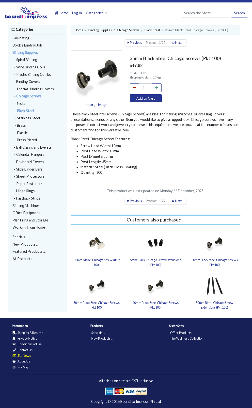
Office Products (180, 333)
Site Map (21, 367)
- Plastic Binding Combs (32, 74)
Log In (77, 13)
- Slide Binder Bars (28, 169)
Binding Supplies (25, 52)
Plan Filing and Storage (30, 220)
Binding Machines (26, 206)
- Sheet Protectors (29, 176)
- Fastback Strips (26, 198)
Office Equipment (26, 213)
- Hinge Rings (24, 191)
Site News (22, 356)
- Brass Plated (25, 140)
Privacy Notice (25, 338)
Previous (134, 43)
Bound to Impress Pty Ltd (140, 401)
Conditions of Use (27, 344)
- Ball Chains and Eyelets (32, 147)
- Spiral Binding (25, 60)
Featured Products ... (29, 251)
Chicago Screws (128, 30)
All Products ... (24, 259)
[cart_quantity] (145, 87)
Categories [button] (95, 13)
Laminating (21, 38)
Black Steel (152, 30)
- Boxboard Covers (28, 162)
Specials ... (20, 237)
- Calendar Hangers (28, 154)
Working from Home (29, 227)
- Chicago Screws (27, 96)
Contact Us (22, 350)
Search (239, 13)
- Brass (19, 125)
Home (61, 13)
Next (177, 43)
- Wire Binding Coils (29, 67)
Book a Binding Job (27, 45)
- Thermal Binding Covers (33, 89)
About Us (21, 361)
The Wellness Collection (186, 338)
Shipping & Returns (28, 333)
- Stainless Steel (26, 118)
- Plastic (20, 133)
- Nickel (19, 103)
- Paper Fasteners (28, 184)
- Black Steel (23, 111)
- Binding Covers (26, 81)
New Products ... (25, 244)
